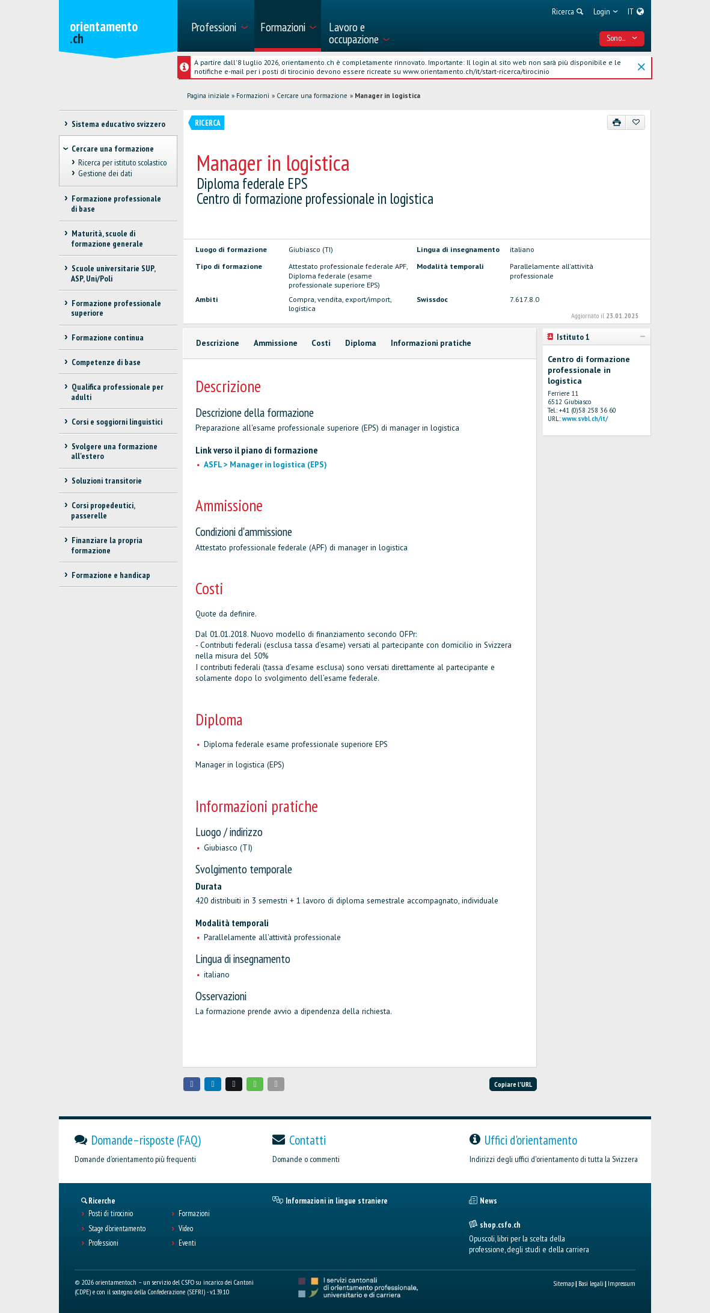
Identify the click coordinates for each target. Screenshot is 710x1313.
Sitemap (563, 1283)
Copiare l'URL (513, 1084)
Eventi (187, 1243)
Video (186, 1229)
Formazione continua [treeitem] (107, 337)
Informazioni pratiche (431, 343)
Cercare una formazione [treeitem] (113, 148)
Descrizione (217, 343)
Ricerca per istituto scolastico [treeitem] (122, 162)
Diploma (360, 343)
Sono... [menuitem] (622, 37)
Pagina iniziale (208, 95)
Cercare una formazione (312, 95)
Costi (321, 343)
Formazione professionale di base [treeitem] (116, 203)
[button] (191, 1084)
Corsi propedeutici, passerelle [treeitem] (102, 510)
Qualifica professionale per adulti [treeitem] (117, 391)
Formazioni (252, 95)
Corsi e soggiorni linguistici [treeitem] (116, 421)
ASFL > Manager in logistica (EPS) (265, 465)
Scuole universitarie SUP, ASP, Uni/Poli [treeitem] (113, 273)
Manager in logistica (387, 95)
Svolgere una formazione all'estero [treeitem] (114, 451)
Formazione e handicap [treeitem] (110, 575)
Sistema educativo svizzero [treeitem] (118, 123)
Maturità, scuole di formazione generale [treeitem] (107, 238)
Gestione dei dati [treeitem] (105, 173)
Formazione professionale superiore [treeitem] (116, 308)
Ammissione (276, 343)
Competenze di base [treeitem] (105, 362)
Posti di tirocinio (110, 1214)
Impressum (621, 1283)
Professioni (103, 1243)
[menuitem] (218, 26)
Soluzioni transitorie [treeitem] (106, 480)
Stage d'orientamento (116, 1229)
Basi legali (591, 1283)
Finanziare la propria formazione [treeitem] (106, 545)
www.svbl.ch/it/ (585, 418)
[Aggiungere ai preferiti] (635, 122)
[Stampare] (617, 122)
